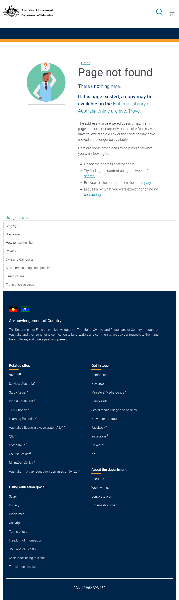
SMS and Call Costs (19, 259)
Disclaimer (13, 234)
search (89, 176)
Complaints (99, 401)
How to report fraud (105, 419)
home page (143, 182)
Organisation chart (104, 505)
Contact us (99, 375)
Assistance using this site (27, 558)
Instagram (98, 436)
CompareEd (17, 445)
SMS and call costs (22, 549)
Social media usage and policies (28, 268)
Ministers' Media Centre (107, 392)
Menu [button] (172, 15)
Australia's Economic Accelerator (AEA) (36, 427)
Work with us (100, 488)
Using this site (17, 217)
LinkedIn (97, 445)
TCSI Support (18, 410)
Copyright (12, 226)
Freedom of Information (25, 540)
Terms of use (15, 276)
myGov (14, 375)
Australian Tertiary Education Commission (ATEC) (44, 471)
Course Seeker (19, 454)
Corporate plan (101, 496)
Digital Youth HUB (21, 401)
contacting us (94, 194)
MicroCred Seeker (21, 463)
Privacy (11, 251)
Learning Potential (22, 419)
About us (97, 479)
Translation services (20, 285)
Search (14, 496)
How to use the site (19, 243)
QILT (12, 436)
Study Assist (17, 392)
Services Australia (21, 384)
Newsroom (99, 384)
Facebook (98, 427)
